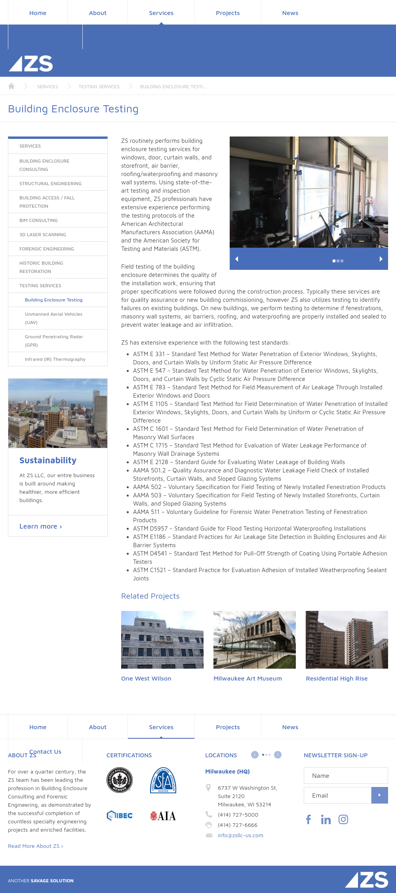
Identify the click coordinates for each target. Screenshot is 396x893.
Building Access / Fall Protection (47, 202)
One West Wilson (146, 678)
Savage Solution (41, 881)
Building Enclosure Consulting (44, 165)
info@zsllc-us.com (240, 835)
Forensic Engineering (46, 249)
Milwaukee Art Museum (247, 678)
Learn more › (40, 526)
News (290, 12)
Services (161, 12)
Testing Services (99, 86)
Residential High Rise (336, 678)
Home (37, 12)
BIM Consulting (38, 220)
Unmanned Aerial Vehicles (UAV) (53, 318)
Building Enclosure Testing (53, 300)
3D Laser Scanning (42, 234)
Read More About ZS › (35, 845)
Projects (228, 12)
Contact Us (45, 37)
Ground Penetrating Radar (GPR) (54, 341)
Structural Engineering (50, 183)
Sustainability (48, 460)
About (98, 12)
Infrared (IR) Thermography (55, 359)
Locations (221, 755)
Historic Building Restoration (41, 267)
